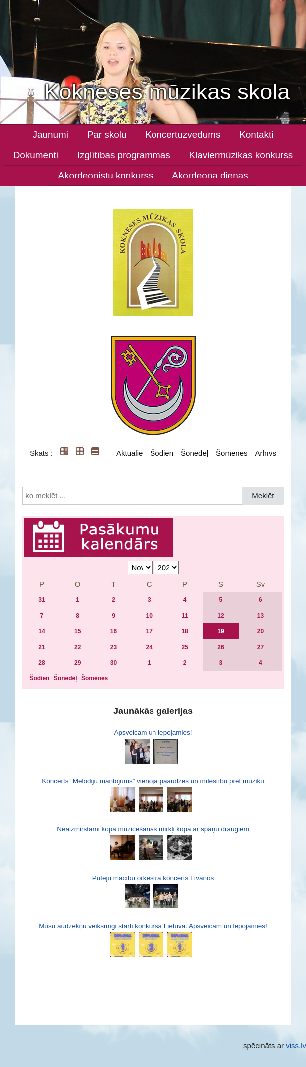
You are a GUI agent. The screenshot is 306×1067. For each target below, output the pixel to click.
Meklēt (263, 495)
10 (149, 615)
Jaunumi (50, 134)
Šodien (161, 453)
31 (41, 599)
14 (41, 631)
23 (113, 647)
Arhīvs (265, 453)
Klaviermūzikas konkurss (241, 155)
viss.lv (296, 1045)
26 (220, 647)
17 (149, 631)
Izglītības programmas (123, 155)
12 (220, 615)
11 (184, 615)
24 (149, 647)
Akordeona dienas (210, 175)
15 (77, 631)
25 (184, 647)
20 (260, 631)
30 (113, 662)
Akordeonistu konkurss (105, 175)
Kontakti (256, 134)
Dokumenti (35, 155)
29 (77, 662)
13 (260, 615)
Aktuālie (129, 453)
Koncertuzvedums (182, 134)
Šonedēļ (194, 453)
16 (113, 631)
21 (41, 647)
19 (220, 631)
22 (77, 647)
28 (41, 662)
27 (260, 647)
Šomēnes (231, 453)
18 (184, 631)
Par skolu (107, 134)
